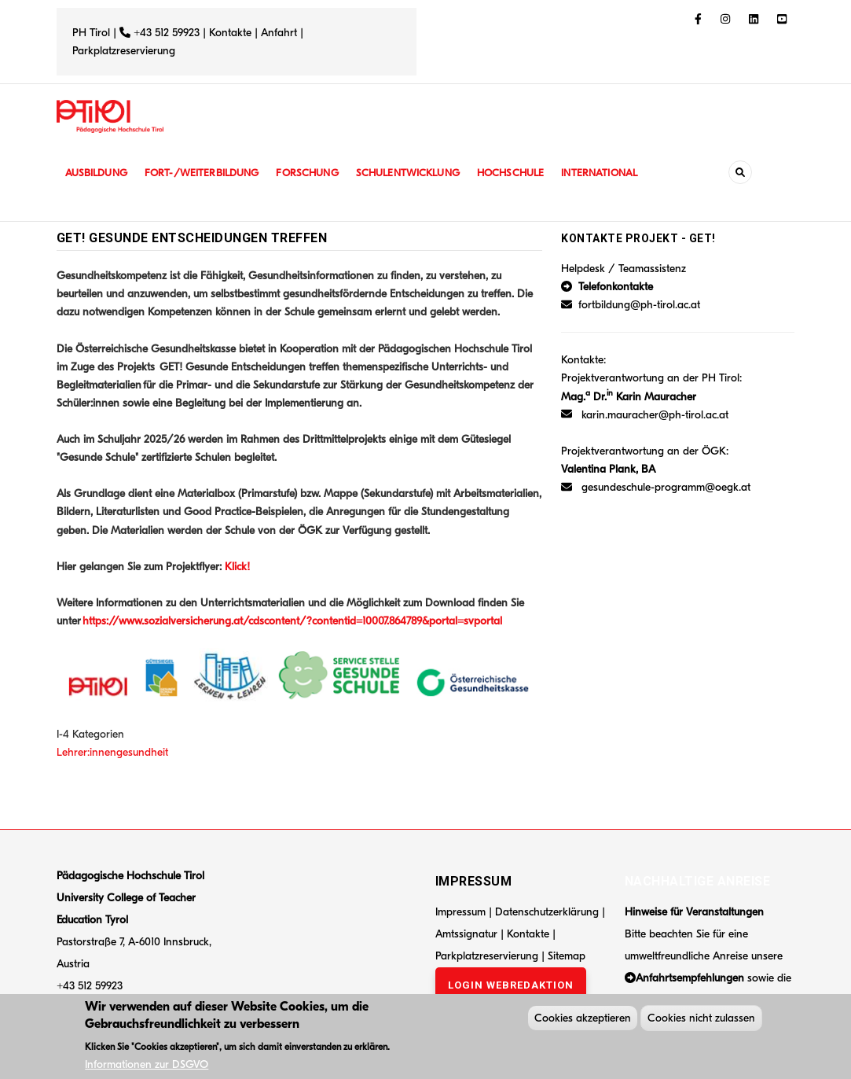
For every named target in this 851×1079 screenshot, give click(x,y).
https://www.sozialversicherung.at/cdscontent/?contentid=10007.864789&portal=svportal (292, 621)
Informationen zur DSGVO (146, 1067)
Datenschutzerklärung (547, 912)
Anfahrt (280, 32)
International (620, 173)
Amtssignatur (468, 934)
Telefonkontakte (615, 286)
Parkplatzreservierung (123, 50)
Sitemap (566, 956)
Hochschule (528, 173)
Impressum (460, 912)
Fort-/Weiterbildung (208, 173)
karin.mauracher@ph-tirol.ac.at (654, 415)
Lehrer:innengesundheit (112, 752)
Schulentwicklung (421, 173)
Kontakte (230, 32)
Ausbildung (97, 173)
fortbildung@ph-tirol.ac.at (639, 304)
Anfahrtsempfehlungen (690, 978)
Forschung (317, 173)
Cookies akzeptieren (582, 1021)
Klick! (237, 566)
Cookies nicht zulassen (701, 1021)
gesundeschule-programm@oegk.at (665, 487)
